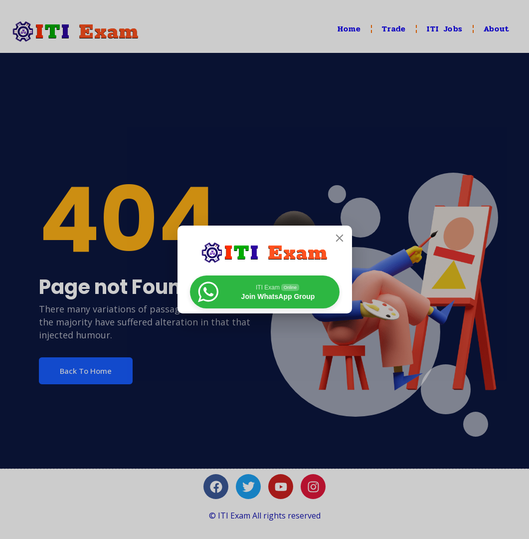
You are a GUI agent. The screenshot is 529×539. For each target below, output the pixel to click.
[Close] (339, 238)
